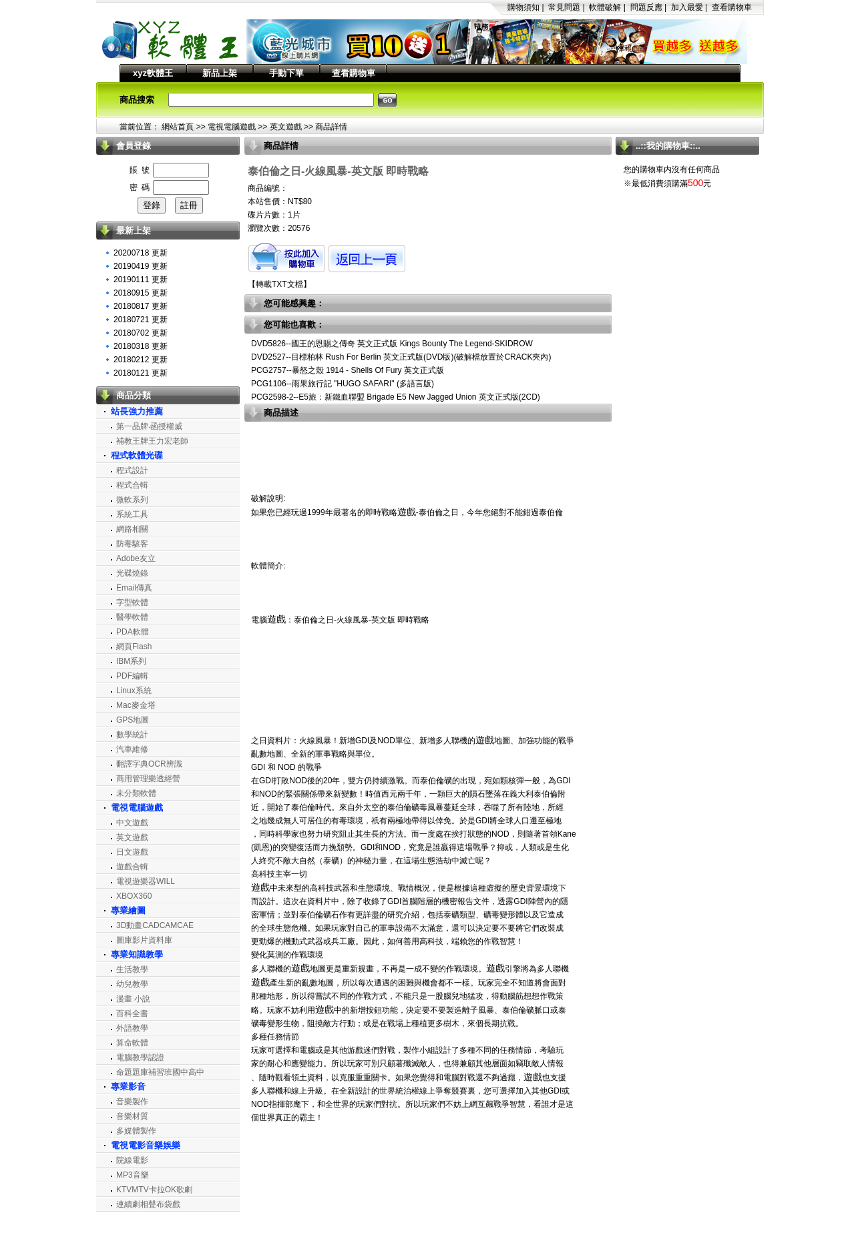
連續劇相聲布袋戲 (148, 1204)
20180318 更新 (141, 346)
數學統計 (132, 734)
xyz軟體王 (153, 73)
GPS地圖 (132, 720)
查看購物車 (732, 7)
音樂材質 (132, 1116)
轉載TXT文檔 (279, 284)
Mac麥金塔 (136, 705)
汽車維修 (132, 749)
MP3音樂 (132, 1175)
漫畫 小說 (133, 998)
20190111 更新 (141, 279)
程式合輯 (132, 485)
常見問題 (564, 7)
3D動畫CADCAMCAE (155, 925)
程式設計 (132, 470)
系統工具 (132, 514)
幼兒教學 (132, 984)
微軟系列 (132, 499)
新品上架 (219, 73)
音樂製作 (132, 1101)
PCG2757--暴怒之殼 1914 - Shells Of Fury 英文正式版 (347, 370)
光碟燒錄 (132, 573)
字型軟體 (132, 602)
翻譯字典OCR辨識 (149, 764)
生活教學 (132, 969)
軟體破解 (605, 7)
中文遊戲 (132, 822)
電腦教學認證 (140, 1057)
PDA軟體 (132, 632)
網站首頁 (178, 126)
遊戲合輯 (132, 866)
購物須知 (523, 7)
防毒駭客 (132, 543)
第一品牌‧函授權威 (149, 426)
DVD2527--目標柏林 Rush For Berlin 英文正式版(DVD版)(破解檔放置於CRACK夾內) (401, 357)
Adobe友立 (136, 558)
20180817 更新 (141, 306)
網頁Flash (134, 646)
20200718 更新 (141, 253)
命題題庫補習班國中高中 (160, 1072)
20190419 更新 (141, 266)
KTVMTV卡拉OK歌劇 (154, 1189)
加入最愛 (687, 7)
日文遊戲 (132, 852)
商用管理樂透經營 (148, 778)
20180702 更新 (141, 333)
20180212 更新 (141, 359)
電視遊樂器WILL (145, 881)
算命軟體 (132, 1043)
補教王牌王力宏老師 (152, 441)
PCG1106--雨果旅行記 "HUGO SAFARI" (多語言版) (342, 383)
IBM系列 (131, 661)
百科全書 (132, 1013)
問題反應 (646, 7)
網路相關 (132, 529)
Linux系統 (134, 690)
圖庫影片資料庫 (144, 940)
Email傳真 (134, 587)
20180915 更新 (141, 293)
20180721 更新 (141, 319)
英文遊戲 (286, 126)
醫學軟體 (132, 617)
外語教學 (132, 1028)
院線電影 (132, 1160)
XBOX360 (134, 896)
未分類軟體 (136, 793)
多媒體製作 (136, 1131)
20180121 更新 (141, 373)
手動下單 (286, 73)
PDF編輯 (132, 676)
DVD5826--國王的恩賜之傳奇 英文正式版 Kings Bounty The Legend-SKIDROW (392, 343)
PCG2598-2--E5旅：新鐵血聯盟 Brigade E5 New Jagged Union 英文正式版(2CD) (395, 397)
